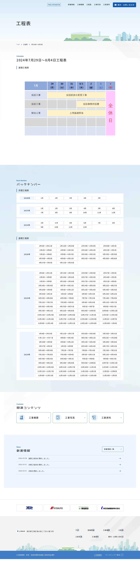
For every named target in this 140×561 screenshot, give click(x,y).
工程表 (88, 4)
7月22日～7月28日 (45, 354)
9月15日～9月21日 (45, 310)
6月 (113, 208)
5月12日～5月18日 (88, 289)
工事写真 (97, 4)
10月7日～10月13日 (110, 363)
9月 (70, 212)
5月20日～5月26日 (110, 342)
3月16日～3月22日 (88, 254)
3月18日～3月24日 (88, 333)
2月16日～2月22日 (88, 250)
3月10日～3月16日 (67, 281)
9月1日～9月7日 (88, 306)
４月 (56, 223)
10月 (85, 212)
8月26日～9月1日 (67, 358)
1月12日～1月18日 (67, 246)
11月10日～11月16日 (46, 319)
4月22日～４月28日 (109, 338)
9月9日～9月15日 (110, 358)
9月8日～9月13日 (110, 306)
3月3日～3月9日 (45, 281)
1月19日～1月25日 (88, 246)
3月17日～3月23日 (88, 281)
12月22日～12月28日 (88, 323)
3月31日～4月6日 (110, 281)
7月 (42, 212)
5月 (99, 198)
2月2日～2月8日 (45, 250)
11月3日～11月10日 (110, 315)
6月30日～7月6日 (67, 298)
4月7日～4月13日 (67, 285)
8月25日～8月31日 (67, 306)
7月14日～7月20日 (110, 298)
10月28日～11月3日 (88, 367)
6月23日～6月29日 (45, 298)
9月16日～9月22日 (45, 363)
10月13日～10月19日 (46, 315)
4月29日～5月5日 (45, 342)
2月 (56, 198)
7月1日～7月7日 (67, 350)
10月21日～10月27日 (67, 367)
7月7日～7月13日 (88, 298)
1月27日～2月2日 (110, 273)
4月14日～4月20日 (88, 285)
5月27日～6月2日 (45, 346)
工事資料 (106, 4)
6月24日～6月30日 (45, 350)
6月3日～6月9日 (67, 346)
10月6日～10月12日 (110, 310)
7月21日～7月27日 (45, 302)
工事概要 (80, 4)
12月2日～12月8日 (110, 371)
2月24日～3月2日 (110, 277)
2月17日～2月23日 (88, 277)
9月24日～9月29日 (67, 363)
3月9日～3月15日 (67, 254)
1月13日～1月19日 (67, 273)
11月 (99, 212)
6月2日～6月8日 (67, 294)
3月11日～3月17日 (67, 333)
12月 (113, 212)
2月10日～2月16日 (67, 277)
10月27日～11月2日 (88, 315)
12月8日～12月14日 (45, 323)
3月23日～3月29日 (110, 254)
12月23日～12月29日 (88, 375)
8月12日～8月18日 (110, 354)
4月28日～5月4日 (45, 289)
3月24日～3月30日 (45, 285)
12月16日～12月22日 (67, 375)
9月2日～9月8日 (88, 358)
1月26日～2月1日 (110, 246)
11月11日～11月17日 (46, 371)
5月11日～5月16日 (67, 262)
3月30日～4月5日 (45, 258)
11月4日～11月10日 (110, 367)
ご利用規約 (98, 557)
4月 (85, 198)
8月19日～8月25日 (45, 358)
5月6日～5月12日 (67, 342)
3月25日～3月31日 (110, 333)
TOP (18, 44)
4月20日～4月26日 (110, 258)
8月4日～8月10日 (88, 302)
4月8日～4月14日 (67, 338)
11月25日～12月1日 (88, 371)
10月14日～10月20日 (46, 367)
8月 (56, 212)
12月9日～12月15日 (45, 375)
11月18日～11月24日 (67, 371)
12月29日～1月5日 (110, 375)
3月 (70, 198)
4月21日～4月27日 (110, 285)
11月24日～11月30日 (88, 319)
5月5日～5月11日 (67, 289)
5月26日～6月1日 (45, 294)
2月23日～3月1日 (110, 250)
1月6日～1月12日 (45, 273)
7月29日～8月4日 (67, 354)
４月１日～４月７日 (45, 338)
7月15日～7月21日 (110, 350)
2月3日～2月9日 (45, 277)
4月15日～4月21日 (88, 338)
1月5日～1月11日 (45, 246)
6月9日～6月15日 (88, 294)
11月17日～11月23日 (67, 319)
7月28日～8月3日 (67, 302)
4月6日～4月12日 (67, 258)
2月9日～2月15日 (67, 250)
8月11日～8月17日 (110, 302)
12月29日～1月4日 (110, 323)
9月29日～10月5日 (88, 310)
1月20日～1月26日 (88, 273)
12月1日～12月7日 (110, 319)
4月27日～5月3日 (45, 262)
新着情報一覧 (109, 449)
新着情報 (71, 4)
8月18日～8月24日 (45, 306)
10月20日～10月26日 (67, 315)
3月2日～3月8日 (45, 254)
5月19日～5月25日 (110, 289)
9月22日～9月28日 (67, 310)
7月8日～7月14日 (88, 350)
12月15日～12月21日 (67, 323)
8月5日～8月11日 (88, 354)
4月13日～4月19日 (88, 258)
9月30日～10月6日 (88, 363)
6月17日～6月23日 (110, 346)
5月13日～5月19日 (88, 342)
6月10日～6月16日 (88, 346)
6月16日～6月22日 (110, 294)
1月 (42, 198)
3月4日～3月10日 (45, 333)
